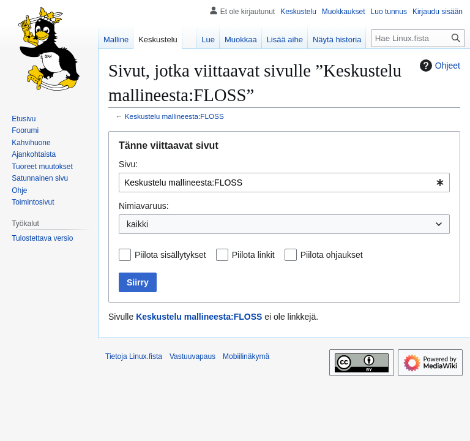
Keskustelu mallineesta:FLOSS (174, 116)
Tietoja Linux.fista (133, 356)
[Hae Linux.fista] (418, 38)
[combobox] (284, 182)
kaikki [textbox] (137, 224)
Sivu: (128, 164)
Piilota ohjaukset (331, 255)
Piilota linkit (253, 255)
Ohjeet (438, 65)
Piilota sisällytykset (170, 255)
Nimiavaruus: (144, 206)
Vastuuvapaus (192, 356)
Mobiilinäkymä (246, 356)
